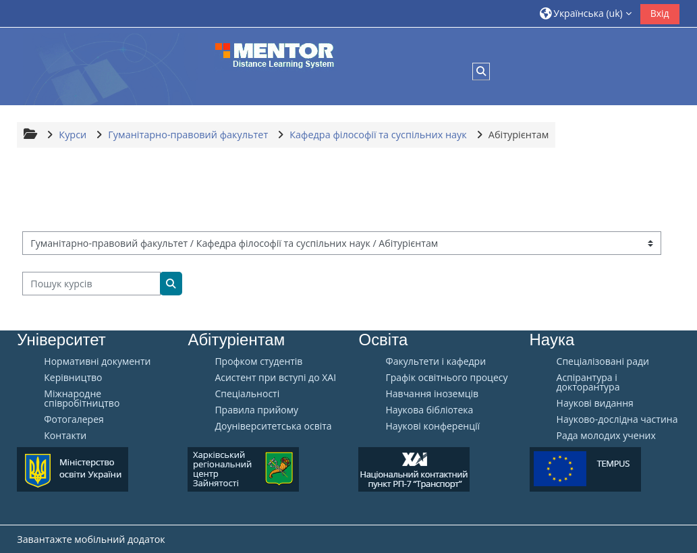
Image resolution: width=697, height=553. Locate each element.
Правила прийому (256, 410)
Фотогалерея (73, 419)
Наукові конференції (432, 426)
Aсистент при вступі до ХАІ (275, 377)
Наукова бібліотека (429, 410)
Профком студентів (258, 361)
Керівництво (73, 377)
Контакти (65, 435)
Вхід (659, 13)
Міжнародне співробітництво (81, 398)
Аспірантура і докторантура (588, 382)
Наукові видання (595, 403)
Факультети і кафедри (435, 361)
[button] (586, 13)
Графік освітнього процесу (446, 377)
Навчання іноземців (431, 394)
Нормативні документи (97, 361)
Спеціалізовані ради (603, 361)
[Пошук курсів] (91, 283)
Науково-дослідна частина (617, 419)
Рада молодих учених (606, 435)
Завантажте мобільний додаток (91, 539)
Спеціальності (247, 394)
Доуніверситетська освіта (273, 426)
